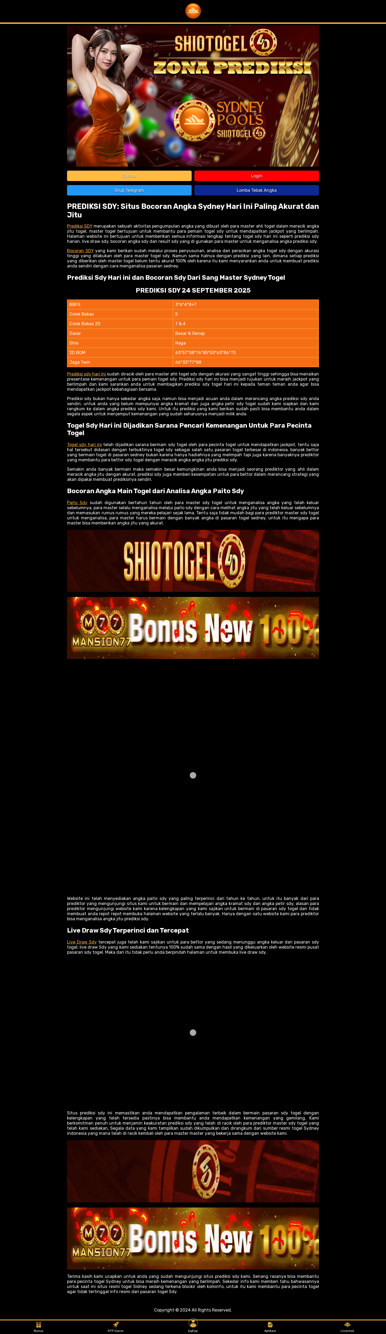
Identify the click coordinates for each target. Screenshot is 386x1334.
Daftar (129, 175)
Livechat (347, 1327)
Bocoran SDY (80, 250)
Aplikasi (270, 1327)
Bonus (38, 1327)
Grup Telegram (129, 190)
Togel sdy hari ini (84, 444)
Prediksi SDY (79, 226)
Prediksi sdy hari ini (86, 374)
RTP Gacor (116, 1327)
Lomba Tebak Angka (257, 190)
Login (256, 175)
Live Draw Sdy (82, 942)
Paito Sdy (77, 502)
